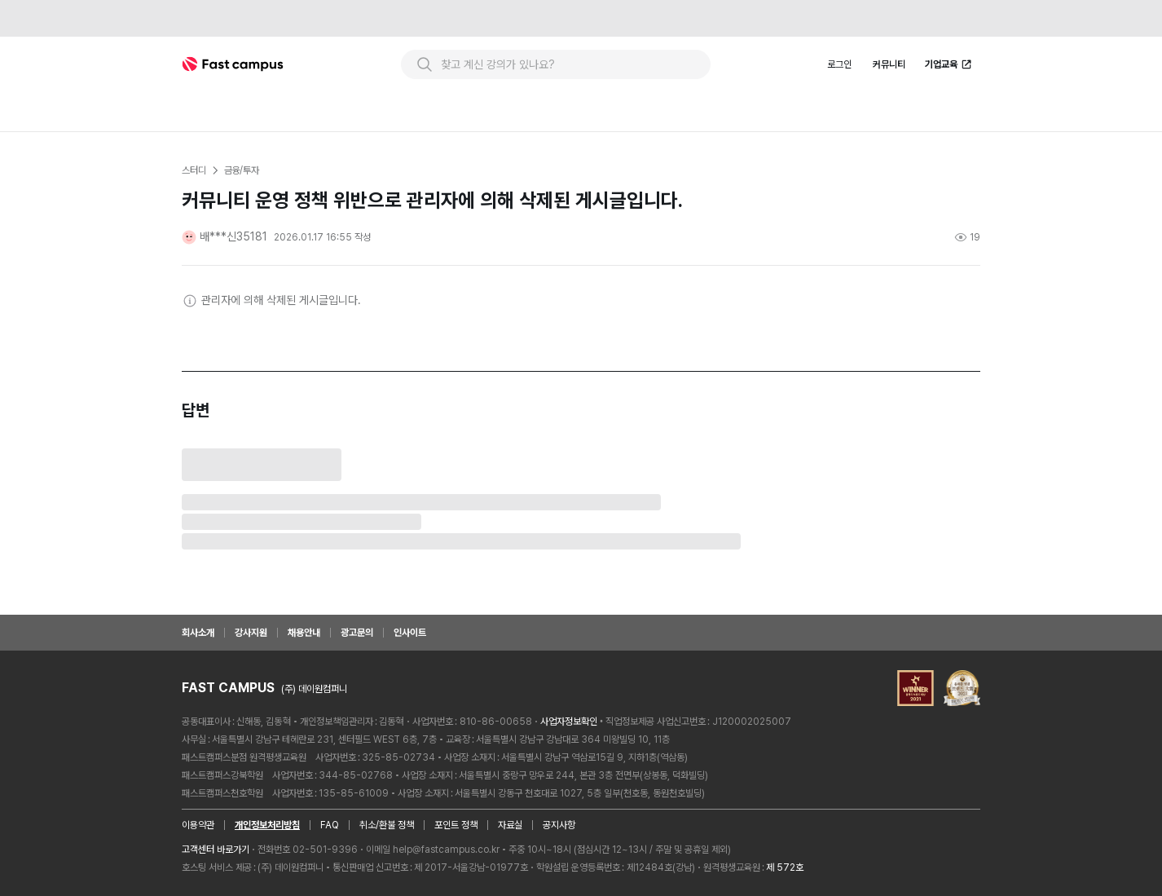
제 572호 (784, 867)
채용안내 (304, 632)
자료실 (510, 825)
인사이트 (410, 632)
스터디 (194, 170)
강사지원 (251, 632)
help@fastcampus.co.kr (446, 849)
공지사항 (559, 825)
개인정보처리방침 (267, 825)
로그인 (839, 64)
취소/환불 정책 (386, 825)
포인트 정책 (456, 825)
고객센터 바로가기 (215, 849)
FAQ (329, 825)
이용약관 (198, 825)
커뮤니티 (889, 64)
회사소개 (198, 632)
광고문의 (357, 632)
